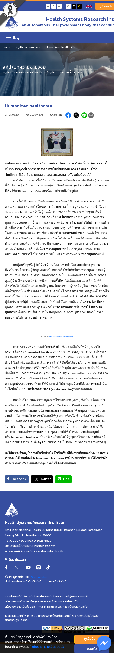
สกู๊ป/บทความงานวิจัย (28, 47)
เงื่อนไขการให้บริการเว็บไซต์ (22, 596)
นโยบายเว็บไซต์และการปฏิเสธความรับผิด (64, 596)
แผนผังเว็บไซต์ (57, 581)
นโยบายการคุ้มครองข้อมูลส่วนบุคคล (27, 601)
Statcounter (39, 577)
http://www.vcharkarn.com (61, 337)
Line (63, 479)
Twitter (42, 479)
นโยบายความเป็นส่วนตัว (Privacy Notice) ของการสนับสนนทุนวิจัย (46, 607)
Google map (15, 559)
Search (105, 6)
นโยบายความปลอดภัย (64, 601)
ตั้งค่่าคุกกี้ (92, 639)
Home (6, 47)
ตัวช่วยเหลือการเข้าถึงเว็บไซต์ (23, 581)
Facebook (16, 479)
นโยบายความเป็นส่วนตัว (48, 646)
